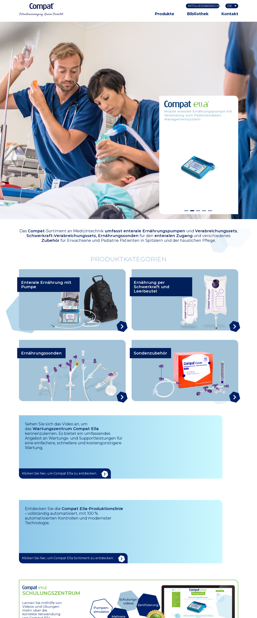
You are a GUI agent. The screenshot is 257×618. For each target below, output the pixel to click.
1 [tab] (186, 211)
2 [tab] (192, 211)
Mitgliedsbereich (203, 6)
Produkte (164, 13)
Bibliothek (198, 13)
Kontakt (229, 13)
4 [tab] (204, 211)
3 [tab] (198, 211)
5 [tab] (210, 211)
